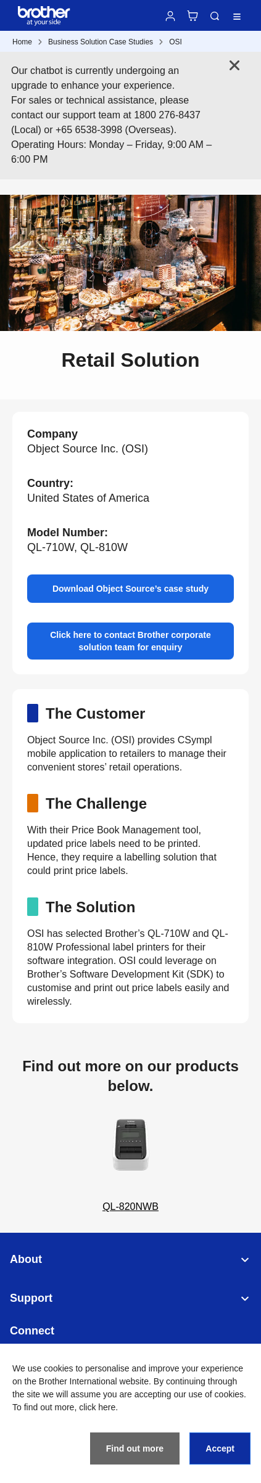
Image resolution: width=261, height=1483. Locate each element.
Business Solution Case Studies (100, 42)
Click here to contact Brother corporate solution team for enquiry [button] (130, 641)
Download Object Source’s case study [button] (130, 589)
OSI (175, 42)
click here (97, 1407)
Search (215, 16)
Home (22, 42)
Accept (219, 1448)
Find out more (135, 1448)
